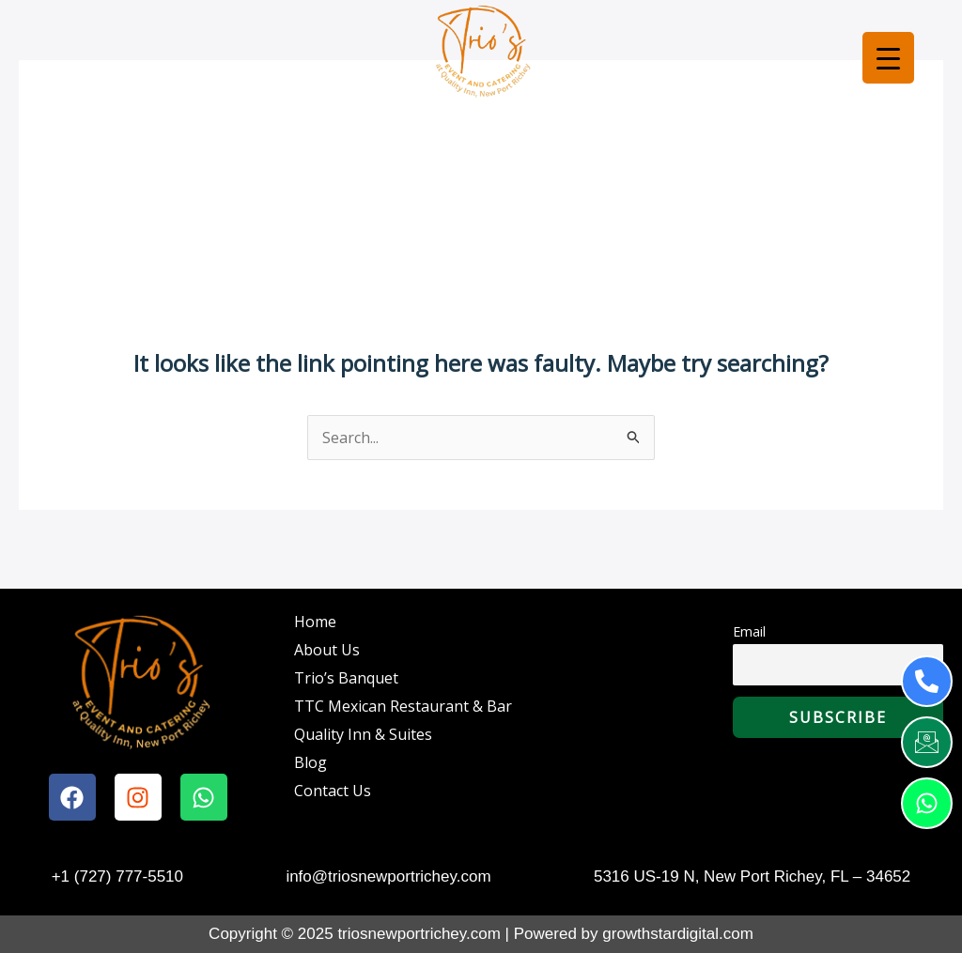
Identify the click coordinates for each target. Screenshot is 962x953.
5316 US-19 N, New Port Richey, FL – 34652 (752, 876)
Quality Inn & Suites (363, 734)
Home (315, 621)
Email (749, 631)
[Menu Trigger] (888, 58)
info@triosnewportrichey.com (388, 876)
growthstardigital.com (677, 934)
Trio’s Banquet (346, 678)
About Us (327, 649)
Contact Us (332, 790)
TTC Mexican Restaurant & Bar (403, 706)
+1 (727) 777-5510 (117, 876)
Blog (310, 762)
